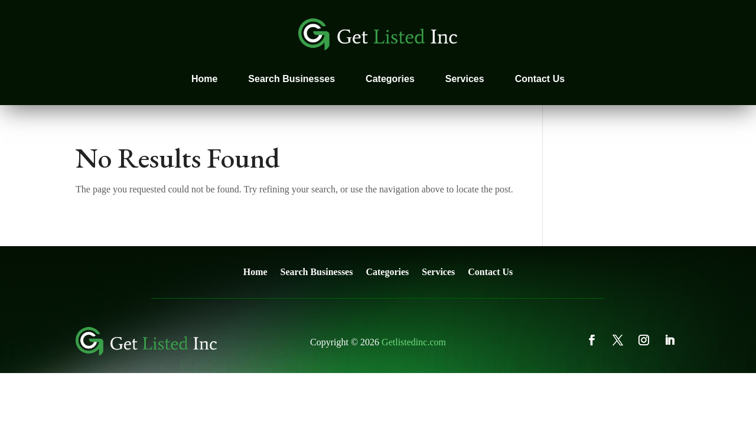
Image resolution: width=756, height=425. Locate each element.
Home (204, 79)
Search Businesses (291, 79)
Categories (390, 79)
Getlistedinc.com (414, 342)
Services (464, 79)
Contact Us (540, 79)
